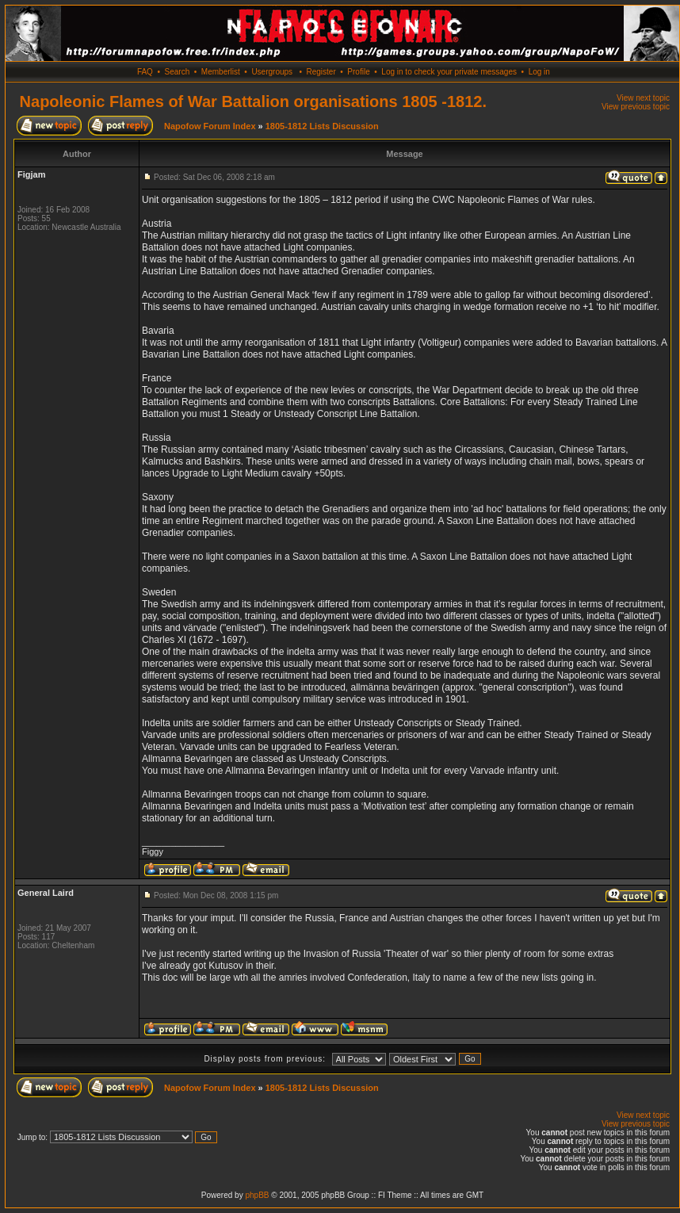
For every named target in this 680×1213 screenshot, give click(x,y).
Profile (358, 71)
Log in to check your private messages (449, 71)
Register (320, 71)
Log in (539, 71)
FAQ (145, 71)
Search (177, 71)
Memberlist (220, 71)
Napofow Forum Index (210, 126)
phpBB (257, 1195)
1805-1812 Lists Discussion (322, 126)
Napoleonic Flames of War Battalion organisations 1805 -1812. (253, 101)
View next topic (643, 98)
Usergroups (271, 71)
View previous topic (636, 106)
